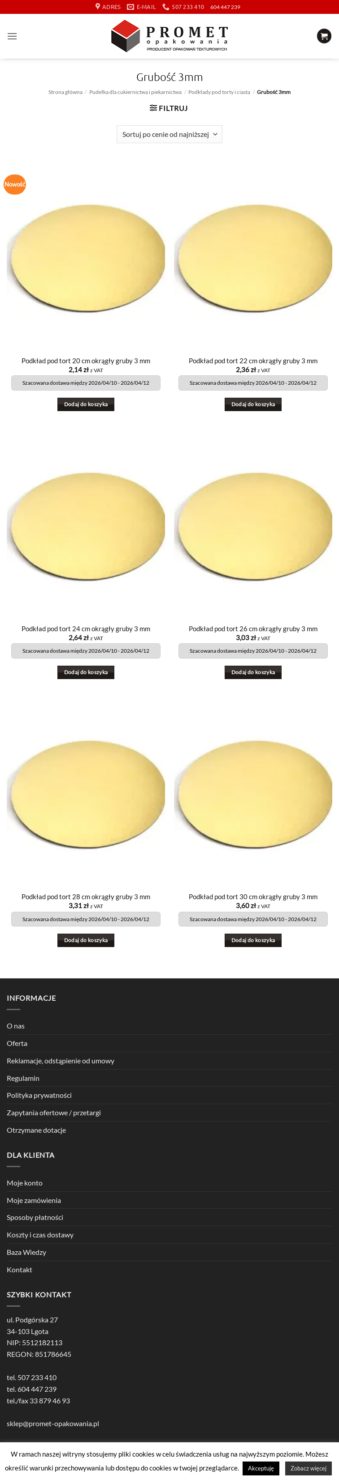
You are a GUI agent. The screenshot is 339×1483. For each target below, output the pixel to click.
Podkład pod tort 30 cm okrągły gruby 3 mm (253, 897)
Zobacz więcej (308, 1468)
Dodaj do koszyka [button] (86, 404)
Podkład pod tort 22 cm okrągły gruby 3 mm (253, 361)
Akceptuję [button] (261, 1468)
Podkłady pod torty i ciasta (219, 92)
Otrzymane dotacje (36, 1130)
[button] (12, 36)
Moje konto (25, 1182)
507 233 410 (36, 1377)
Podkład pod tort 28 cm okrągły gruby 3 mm (86, 897)
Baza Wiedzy (26, 1252)
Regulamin (23, 1078)
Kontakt (19, 1269)
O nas (16, 1025)
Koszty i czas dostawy (40, 1234)
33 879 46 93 (50, 1400)
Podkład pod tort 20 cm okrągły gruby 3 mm (86, 361)
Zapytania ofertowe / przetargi (54, 1112)
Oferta (17, 1043)
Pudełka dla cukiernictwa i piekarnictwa (135, 92)
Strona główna (65, 92)
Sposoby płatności (35, 1217)
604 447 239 (225, 7)
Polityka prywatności (39, 1095)
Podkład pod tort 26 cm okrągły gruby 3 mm (253, 629)
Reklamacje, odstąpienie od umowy (60, 1060)
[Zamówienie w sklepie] (169, 134)
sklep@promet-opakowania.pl (53, 1423)
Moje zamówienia (34, 1200)
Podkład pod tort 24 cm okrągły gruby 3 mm (86, 629)
